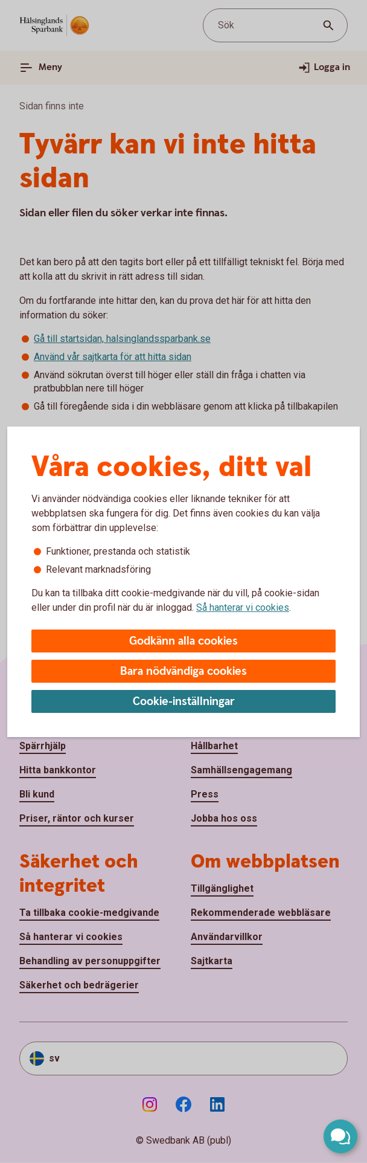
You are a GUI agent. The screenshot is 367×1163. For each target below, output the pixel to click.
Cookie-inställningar (184, 701)
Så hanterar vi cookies (242, 607)
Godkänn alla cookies (183, 641)
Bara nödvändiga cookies (183, 671)
